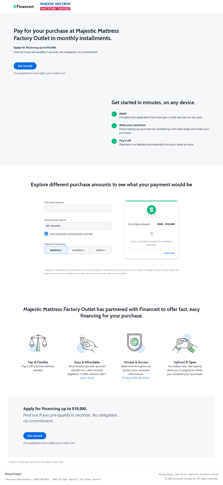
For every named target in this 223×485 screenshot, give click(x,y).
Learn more (169, 253)
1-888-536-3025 (41, 479)
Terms (146, 378)
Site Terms (181, 474)
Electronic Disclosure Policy (203, 474)
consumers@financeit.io (18, 479)
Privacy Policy (130, 378)
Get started (25, 66)
